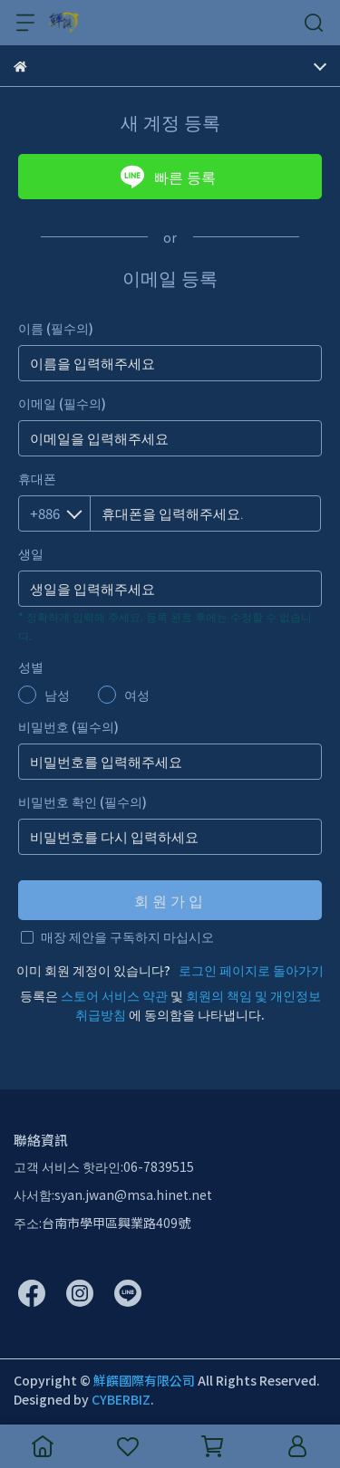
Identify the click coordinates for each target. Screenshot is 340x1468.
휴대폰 (37, 478)
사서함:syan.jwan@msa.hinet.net (113, 1194)
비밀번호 (68, 726)
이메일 (62, 403)
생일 (31, 553)
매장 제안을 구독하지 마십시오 (127, 936)
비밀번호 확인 (82, 801)
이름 (55, 328)
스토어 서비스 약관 (114, 995)
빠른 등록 (168, 176)
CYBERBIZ (121, 1399)
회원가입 (170, 900)
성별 (31, 666)
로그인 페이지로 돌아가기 (251, 970)
